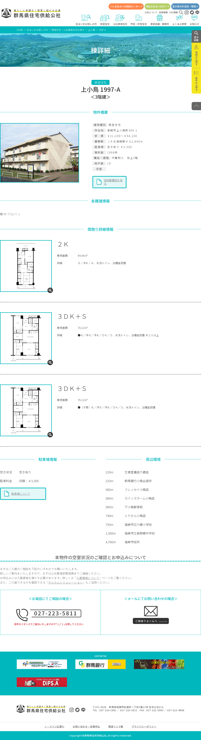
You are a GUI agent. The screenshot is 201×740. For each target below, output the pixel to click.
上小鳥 (91, 29)
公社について (151, 12)
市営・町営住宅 (138, 20)
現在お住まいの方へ (156, 6)
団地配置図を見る (113, 182)
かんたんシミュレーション (65, 582)
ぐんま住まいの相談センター (125, 6)
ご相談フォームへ (146, 621)
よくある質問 (179, 20)
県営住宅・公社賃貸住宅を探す (68, 29)
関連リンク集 (115, 726)
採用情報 (163, 12)
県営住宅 (105, 20)
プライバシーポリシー (144, 726)
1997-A (102, 29)
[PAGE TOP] (196, 106)
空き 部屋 (196, 36)
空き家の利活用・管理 (184, 6)
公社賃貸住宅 (120, 20)
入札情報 (173, 12)
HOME (20, 29)
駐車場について (20, 494)
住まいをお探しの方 (86, 20)
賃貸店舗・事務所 (159, 20)
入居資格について (88, 578)
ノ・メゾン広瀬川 (54, 726)
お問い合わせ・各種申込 (86, 726)
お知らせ (194, 20)
